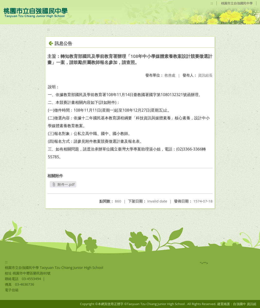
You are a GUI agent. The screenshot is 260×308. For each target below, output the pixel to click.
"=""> (204, 263)
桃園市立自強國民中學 (237, 3)
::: (212, 3)
